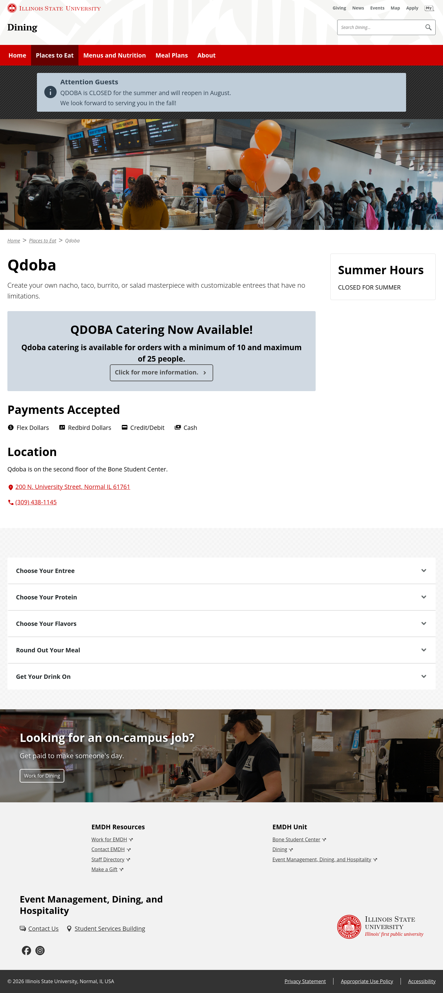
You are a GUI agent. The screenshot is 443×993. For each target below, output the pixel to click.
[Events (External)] (377, 8)
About (207, 55)
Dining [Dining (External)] (279, 849)
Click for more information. (157, 372)
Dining (22, 27)
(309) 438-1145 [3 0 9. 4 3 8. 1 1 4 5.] (36, 502)
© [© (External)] (9, 981)
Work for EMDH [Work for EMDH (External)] (109, 839)
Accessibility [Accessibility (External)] (422, 981)
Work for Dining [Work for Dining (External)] (42, 775)
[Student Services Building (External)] (105, 928)
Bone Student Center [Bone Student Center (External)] (296, 839)
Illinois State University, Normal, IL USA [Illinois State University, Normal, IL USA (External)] (69, 981)
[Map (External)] (395, 8)
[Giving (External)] (339, 8)
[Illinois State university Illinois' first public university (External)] (380, 927)
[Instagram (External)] (40, 950)
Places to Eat (55, 55)
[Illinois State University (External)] (54, 8)
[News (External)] (358, 8)
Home (17, 55)
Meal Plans (171, 55)
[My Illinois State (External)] (429, 8)
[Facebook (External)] (26, 950)
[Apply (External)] (412, 8)
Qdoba (72, 240)
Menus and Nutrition (114, 55)
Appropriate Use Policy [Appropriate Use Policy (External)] (367, 981)
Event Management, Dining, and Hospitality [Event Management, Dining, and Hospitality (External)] (321, 859)
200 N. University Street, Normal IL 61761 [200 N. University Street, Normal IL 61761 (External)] (72, 486)
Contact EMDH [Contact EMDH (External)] (108, 849)
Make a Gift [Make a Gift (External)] (104, 869)
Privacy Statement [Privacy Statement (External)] (305, 981)
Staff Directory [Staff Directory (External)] (107, 859)
